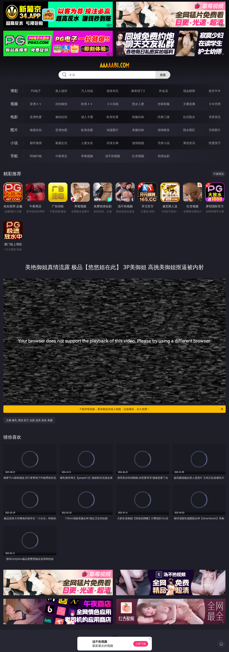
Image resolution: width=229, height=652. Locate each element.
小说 (14, 142)
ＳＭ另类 (215, 104)
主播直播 (189, 104)
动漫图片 (113, 130)
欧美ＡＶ (87, 104)
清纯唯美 (164, 130)
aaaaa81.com (114, 65)
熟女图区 (189, 130)
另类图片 (215, 130)
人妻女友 (87, 143)
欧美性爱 (113, 117)
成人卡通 (87, 117)
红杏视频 (138, 156)
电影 (14, 116)
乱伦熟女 (189, 117)
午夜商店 (61, 156)
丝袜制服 (164, 104)
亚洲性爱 (36, 117)
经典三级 (164, 117)
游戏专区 (113, 91)
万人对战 (87, 91)
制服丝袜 (138, 117)
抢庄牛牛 (215, 91)
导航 (14, 155)
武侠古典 (113, 143)
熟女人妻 (138, 104)
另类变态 (215, 117)
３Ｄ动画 (113, 104)
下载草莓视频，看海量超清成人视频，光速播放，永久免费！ (151, 409)
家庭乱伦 (61, 143)
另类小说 (164, 143)
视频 (14, 103)
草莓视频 (87, 156)
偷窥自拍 (36, 130)
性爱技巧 (215, 143)
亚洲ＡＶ (36, 104)
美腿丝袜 (138, 130)
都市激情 (36, 143)
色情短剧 (164, 156)
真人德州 (61, 91)
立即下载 (140, 643)
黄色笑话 (189, 143)
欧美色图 (87, 130)
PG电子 (36, 91)
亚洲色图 (61, 130)
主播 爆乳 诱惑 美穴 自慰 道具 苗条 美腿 (29, 420)
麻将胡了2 (138, 91)
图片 (14, 129)
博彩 (14, 90)
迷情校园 (138, 143)
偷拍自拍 (61, 117)
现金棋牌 (189, 91)
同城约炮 (36, 156)
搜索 (163, 75)
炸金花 (163, 91)
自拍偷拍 (61, 104)
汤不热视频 (112, 156)
